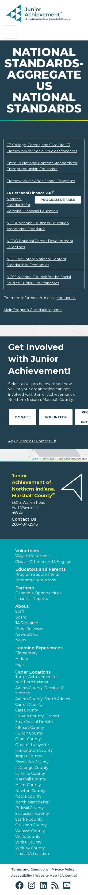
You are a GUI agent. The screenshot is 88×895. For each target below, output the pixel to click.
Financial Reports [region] (31, 598)
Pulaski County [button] (29, 808)
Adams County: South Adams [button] (42, 699)
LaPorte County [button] (30, 773)
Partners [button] (24, 588)
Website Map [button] (46, 875)
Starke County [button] (28, 819)
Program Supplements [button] (37, 574)
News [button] (20, 640)
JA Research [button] (26, 623)
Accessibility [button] (21, 875)
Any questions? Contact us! (32, 441)
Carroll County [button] (29, 704)
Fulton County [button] (29, 733)
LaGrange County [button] (31, 767)
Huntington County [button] (34, 750)
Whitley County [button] (30, 848)
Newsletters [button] (26, 634)
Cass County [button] (26, 710)
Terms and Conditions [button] (30, 869)
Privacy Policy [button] (63, 869)
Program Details (58, 200)
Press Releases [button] (29, 629)
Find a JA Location (32, 853)
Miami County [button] (28, 785)
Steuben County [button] (31, 825)
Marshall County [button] (30, 779)
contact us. (66, 298)
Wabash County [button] (30, 831)
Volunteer (56, 417)
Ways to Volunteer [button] (32, 556)
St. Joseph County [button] (32, 813)
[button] (20, 885)
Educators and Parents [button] (40, 569)
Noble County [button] (28, 796)
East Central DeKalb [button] (34, 721)
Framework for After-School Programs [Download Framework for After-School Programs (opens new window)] (41, 181)
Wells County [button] (27, 836)
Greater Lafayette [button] (32, 745)
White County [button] (28, 842)
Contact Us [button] (24, 519)
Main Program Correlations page (33, 310)
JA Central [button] (68, 875)
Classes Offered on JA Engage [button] (43, 561)
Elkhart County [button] (29, 727)
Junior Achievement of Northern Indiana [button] (36, 679)
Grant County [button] (28, 739)
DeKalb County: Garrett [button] (37, 716)
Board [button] (21, 617)
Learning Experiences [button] (39, 648)
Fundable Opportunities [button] (38, 593)
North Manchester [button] (32, 802)
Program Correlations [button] (35, 580)
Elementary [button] (26, 653)
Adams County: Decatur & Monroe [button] (39, 690)
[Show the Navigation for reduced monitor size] (10, 32)
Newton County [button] (30, 790)
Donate (23, 417)
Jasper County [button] (28, 756)
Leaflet (35, 458)
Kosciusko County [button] (32, 762)
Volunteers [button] (27, 551)
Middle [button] (21, 658)
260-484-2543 (25, 524)
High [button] (19, 664)
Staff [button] (19, 611)
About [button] (22, 606)
